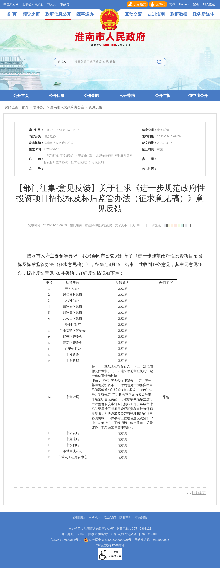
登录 (196, 4)
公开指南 (127, 95)
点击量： (149, 159)
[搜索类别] (62, 62)
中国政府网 (10, 4)
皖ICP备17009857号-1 (66, 539)
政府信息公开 (58, 14)
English (184, 4)
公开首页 (21, 95)
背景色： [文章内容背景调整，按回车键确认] (171, 225)
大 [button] (133, 225)
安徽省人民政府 (32, 4)
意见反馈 (95, 107)
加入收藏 (209, 4)
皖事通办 (85, 14)
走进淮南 (156, 14)
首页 (25, 107)
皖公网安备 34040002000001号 (107, 539)
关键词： (149, 168)
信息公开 (39, 107)
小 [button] (143, 225)
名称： (36, 159)
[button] (137, 4)
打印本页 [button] (199, 493)
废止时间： (149, 149)
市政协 (64, 4)
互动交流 (133, 14)
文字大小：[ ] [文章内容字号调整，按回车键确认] (131, 225)
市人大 (51, 4)
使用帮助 (79, 517)
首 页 (12, 14)
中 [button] (138, 225)
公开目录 (56, 95)
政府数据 (179, 14)
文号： (36, 168)
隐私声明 (125, 517)
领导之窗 (31, 14)
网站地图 (95, 517)
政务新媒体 (203, 14)
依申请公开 (198, 95)
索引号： (36, 130)
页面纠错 (141, 517)
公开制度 (92, 95)
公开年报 (163, 95)
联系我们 (110, 517)
